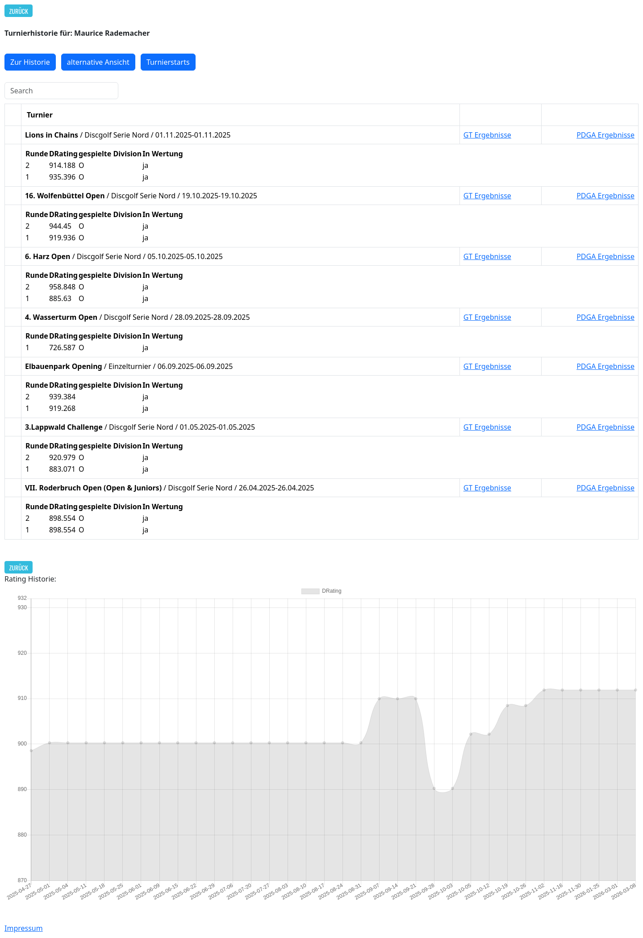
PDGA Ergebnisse (605, 135)
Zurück (18, 11)
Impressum (23, 928)
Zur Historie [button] (30, 62)
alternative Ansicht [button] (98, 62)
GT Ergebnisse (487, 135)
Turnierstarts (168, 62)
